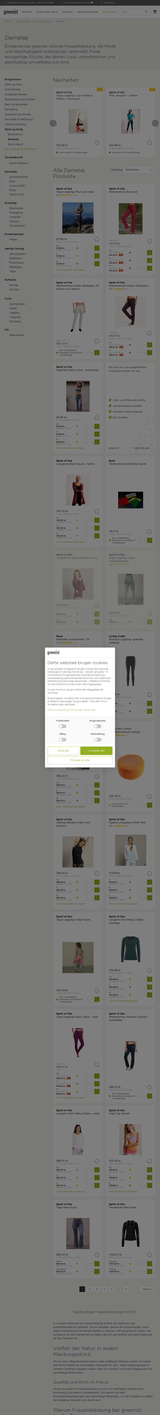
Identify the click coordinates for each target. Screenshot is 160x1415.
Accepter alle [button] (96, 750)
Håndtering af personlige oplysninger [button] (67, 681)
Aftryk (51, 710)
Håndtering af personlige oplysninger (76, 710)
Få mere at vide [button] (80, 760)
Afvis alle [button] (63, 750)
